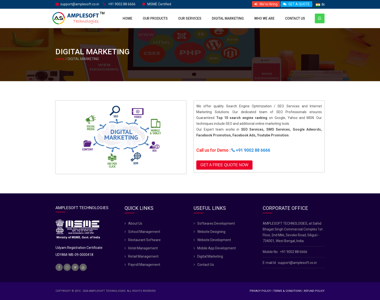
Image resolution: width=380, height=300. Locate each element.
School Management (144, 232)
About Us (135, 223)
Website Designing (211, 232)
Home (127, 18)
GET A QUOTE (296, 4)
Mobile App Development (216, 248)
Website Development (214, 240)
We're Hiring (265, 4)
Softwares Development (216, 223)
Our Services (189, 18)
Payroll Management (144, 265)
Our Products (155, 18)
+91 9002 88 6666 (119, 4)
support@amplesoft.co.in (77, 4)
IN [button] (320, 5)
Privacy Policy (260, 290)
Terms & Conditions (287, 290)
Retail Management (143, 256)
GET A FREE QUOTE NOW (224, 165)
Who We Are (264, 18)
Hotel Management (143, 248)
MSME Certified (156, 4)
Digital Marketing (228, 18)
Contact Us (295, 18)
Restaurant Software (144, 240)
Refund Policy (314, 290)
